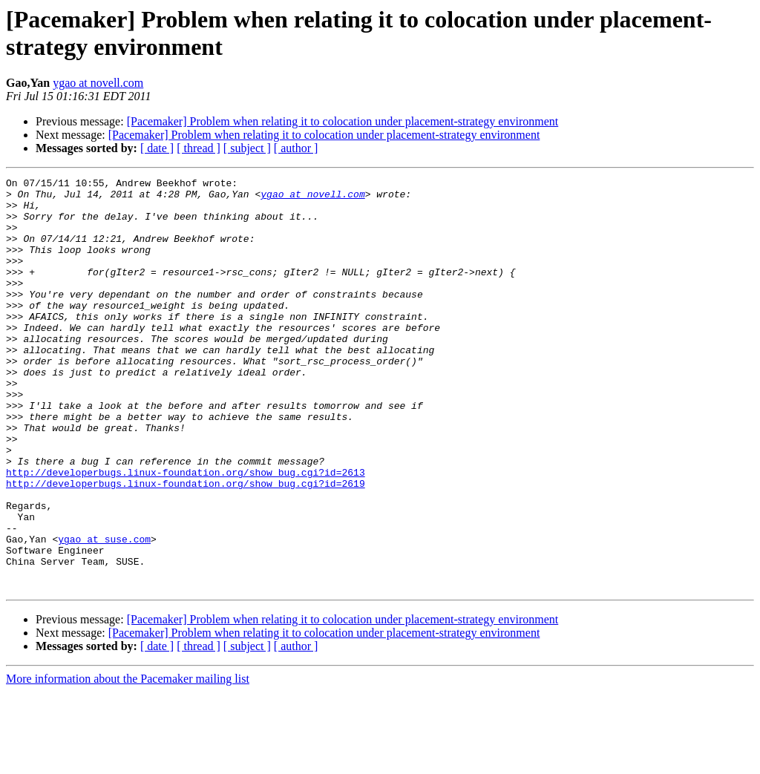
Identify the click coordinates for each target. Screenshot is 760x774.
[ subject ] (247, 148)
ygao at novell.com (98, 82)
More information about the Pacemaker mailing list (127, 761)
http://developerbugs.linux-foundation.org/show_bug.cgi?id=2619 (185, 545)
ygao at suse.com (104, 612)
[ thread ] (198, 148)
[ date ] (157, 148)
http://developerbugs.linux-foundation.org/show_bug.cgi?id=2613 (185, 532)
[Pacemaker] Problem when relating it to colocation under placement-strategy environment (343, 121)
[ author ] (296, 148)
